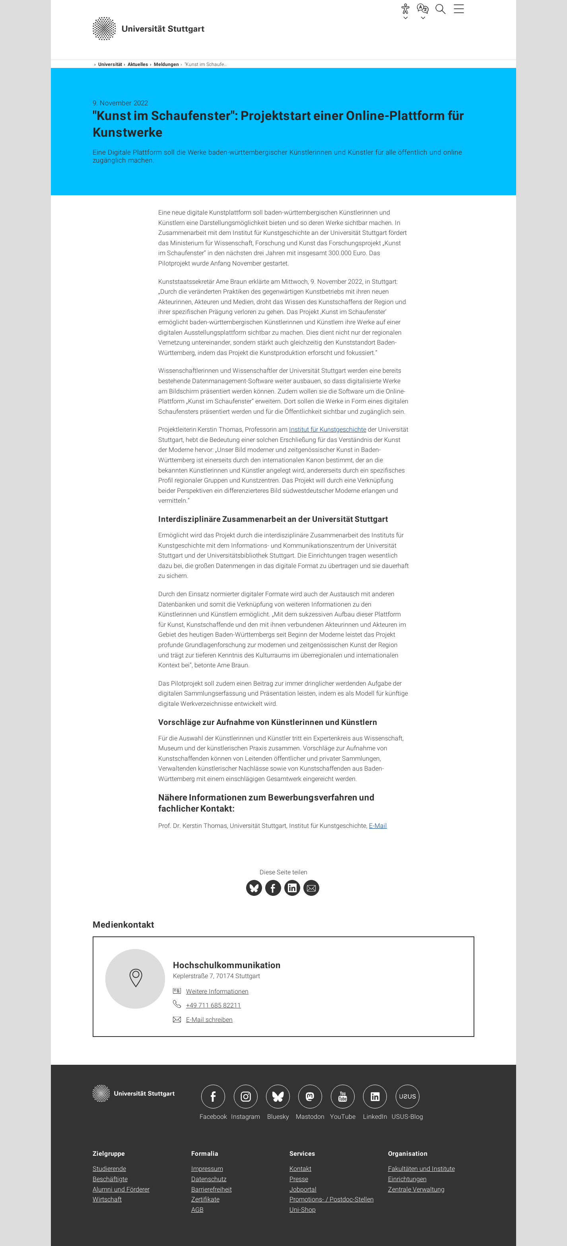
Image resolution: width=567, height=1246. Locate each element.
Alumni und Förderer (121, 1189)
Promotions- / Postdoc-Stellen (331, 1199)
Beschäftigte (110, 1178)
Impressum (207, 1168)
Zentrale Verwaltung (416, 1189)
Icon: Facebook (213, 1096)
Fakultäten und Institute (421, 1168)
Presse (298, 1178)
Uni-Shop (302, 1209)
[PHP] (273, 888)
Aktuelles (138, 64)
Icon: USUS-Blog (407, 1096)
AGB (197, 1209)
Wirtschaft (107, 1199)
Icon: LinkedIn (375, 1096)
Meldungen (166, 64)
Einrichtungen (407, 1178)
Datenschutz (209, 1178)
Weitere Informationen (217, 991)
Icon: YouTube (343, 1096)
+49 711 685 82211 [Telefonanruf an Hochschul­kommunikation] (213, 1005)
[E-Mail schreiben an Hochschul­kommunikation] (203, 1019)
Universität (110, 64)
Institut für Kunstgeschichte (327, 429)
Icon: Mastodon (310, 1096)
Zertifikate (205, 1199)
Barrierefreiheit (211, 1189)
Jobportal (303, 1189)
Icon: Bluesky (278, 1096)
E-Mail (378, 825)
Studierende (109, 1168)
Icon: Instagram (246, 1096)
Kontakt (300, 1168)
